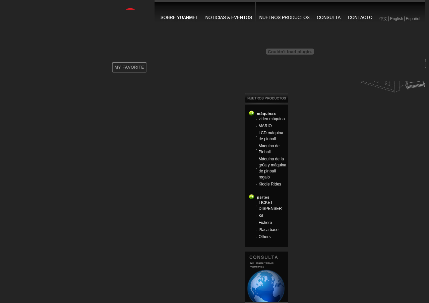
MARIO (265, 126)
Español (413, 18)
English (396, 18)
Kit (261, 215)
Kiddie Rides (270, 184)
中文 (383, 18)
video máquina (272, 119)
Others (265, 236)
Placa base (269, 229)
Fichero (265, 222)
